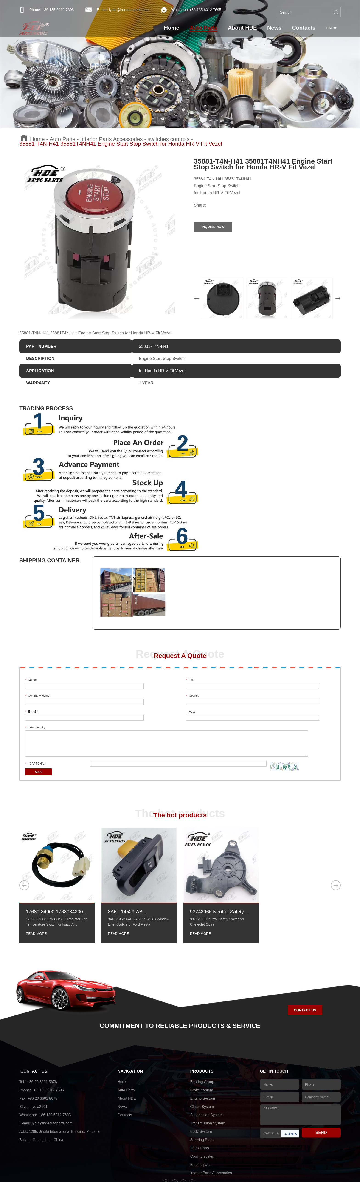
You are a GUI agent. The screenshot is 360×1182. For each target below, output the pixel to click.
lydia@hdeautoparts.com (129, 10)
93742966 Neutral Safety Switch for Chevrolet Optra (220, 881)
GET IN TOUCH (275, 1042)
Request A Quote (180, 655)
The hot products (180, 783)
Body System (201, 1102)
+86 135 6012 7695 (205, 10)
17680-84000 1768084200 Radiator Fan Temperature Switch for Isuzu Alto (55, 881)
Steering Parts (202, 1111)
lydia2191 (40, 1077)
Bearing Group (202, 1053)
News (278, 29)
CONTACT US (33, 1042)
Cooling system (202, 1127)
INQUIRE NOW (217, 227)
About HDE (245, 29)
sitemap (230, 1169)
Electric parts (200, 1135)
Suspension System (206, 1086)
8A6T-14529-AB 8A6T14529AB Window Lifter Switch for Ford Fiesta (136, 881)
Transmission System (207, 1094)
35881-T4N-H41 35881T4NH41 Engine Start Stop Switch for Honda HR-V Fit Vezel (120, 143)
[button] (25, 854)
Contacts (307, 29)
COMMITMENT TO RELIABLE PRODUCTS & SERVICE (180, 996)
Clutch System (202, 1077)
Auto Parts (207, 29)
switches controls (169, 139)
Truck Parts (199, 1119)
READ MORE (37, 904)
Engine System (202, 1069)
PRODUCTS (202, 1042)
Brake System (201, 1061)
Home (175, 29)
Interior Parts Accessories (111, 139)
